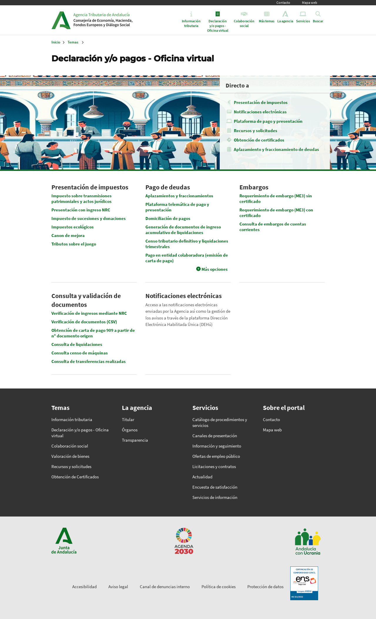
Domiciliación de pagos (167, 218)
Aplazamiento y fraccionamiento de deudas (276, 149)
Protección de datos (265, 586)
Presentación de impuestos (261, 102)
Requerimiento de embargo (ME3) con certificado (276, 212)
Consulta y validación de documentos (86, 300)
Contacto (283, 2)
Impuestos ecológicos (72, 227)
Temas (73, 42)
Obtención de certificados (259, 140)
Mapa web (309, 2)
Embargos (253, 187)
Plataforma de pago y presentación (268, 121)
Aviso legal (118, 586)
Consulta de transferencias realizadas (88, 361)
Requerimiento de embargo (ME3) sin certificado (275, 198)
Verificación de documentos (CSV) (84, 321)
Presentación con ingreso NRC (80, 210)
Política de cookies (219, 586)
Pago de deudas (167, 187)
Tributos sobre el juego (73, 244)
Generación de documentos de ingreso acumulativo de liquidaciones (183, 229)
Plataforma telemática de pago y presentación (177, 207)
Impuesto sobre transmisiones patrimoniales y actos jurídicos (81, 198)
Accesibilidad (84, 586)
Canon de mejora (68, 235)
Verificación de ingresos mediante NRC (89, 313)
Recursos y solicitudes (255, 130)
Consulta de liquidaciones (76, 344)
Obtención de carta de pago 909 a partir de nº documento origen (93, 333)
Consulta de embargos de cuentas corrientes (272, 226)
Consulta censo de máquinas (79, 353)
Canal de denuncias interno (165, 586)
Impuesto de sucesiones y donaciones (88, 218)
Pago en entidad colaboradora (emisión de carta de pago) (186, 257)
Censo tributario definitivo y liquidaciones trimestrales (186, 243)
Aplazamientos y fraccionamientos (179, 196)
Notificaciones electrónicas (260, 112)
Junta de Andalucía (60, 20)
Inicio (118, 20)
